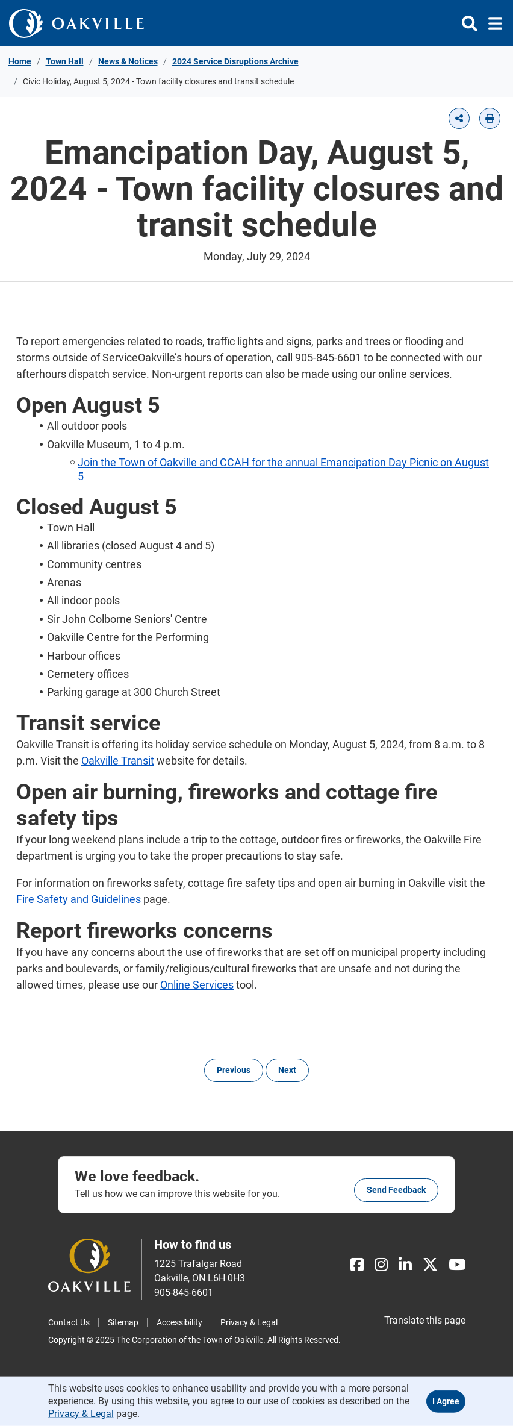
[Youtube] (457, 1265)
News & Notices (128, 61)
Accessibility (179, 1322)
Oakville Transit (117, 760)
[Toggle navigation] (492, 23)
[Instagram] (381, 1265)
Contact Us (69, 1322)
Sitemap (123, 1322)
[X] (430, 1265)
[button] (459, 118)
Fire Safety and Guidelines (78, 899)
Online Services (197, 984)
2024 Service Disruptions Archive (235, 61)
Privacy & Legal (249, 1322)
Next (287, 1070)
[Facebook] (357, 1265)
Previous (233, 1070)
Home (19, 61)
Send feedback (396, 1190)
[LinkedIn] (405, 1265)
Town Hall (65, 61)
